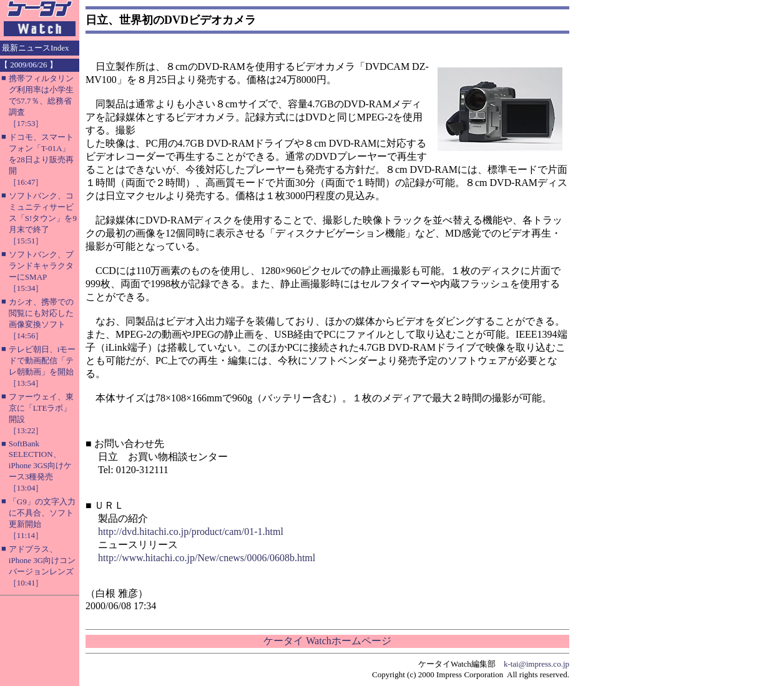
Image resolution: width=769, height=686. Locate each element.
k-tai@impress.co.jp (536, 664)
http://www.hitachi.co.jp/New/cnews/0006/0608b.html (206, 557)
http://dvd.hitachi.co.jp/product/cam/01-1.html (190, 531)
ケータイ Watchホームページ (327, 640)
